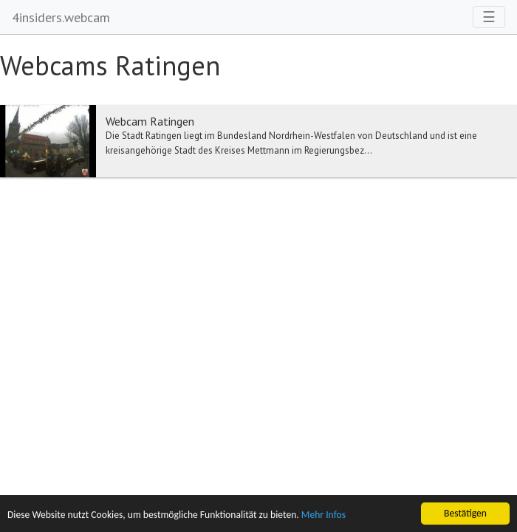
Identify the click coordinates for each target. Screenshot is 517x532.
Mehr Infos (323, 515)
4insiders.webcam (61, 17)
